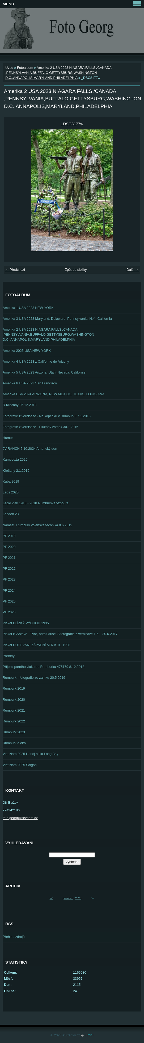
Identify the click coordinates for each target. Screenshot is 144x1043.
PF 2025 (9, 601)
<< (51, 898)
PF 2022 (9, 568)
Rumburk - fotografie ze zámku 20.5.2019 (34, 678)
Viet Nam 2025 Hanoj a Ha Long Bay (30, 754)
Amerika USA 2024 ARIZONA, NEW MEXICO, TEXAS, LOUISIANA (53, 394)
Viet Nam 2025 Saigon (20, 765)
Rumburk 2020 (14, 700)
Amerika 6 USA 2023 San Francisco (30, 383)
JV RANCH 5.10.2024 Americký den (30, 449)
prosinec (68, 898)
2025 (78, 898)
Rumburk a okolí (15, 743)
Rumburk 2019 (14, 688)
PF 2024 (9, 590)
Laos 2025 (11, 492)
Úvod (9, 68)
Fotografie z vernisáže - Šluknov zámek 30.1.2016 (40, 427)
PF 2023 (9, 579)
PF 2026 (9, 612)
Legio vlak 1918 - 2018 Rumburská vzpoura (36, 503)
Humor (8, 438)
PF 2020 (9, 547)
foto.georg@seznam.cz (20, 818)
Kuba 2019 (11, 481)
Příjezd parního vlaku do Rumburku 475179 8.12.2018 (43, 667)
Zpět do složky (76, 270)
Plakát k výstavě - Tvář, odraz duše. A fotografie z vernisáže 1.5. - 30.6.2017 (60, 634)
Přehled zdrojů (14, 937)
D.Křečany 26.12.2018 (19, 405)
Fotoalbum (25, 68)
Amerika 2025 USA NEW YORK (27, 351)
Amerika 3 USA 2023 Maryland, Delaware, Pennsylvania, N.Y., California (57, 319)
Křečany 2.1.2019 (16, 471)
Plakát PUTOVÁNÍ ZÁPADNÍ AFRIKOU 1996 (36, 645)
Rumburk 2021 (14, 710)
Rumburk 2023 (14, 732)
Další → (132, 270)
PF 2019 (9, 536)
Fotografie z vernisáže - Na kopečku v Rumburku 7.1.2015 (47, 416)
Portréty (9, 656)
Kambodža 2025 (15, 459)
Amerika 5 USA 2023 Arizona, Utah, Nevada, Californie (44, 372)
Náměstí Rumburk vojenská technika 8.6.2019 (37, 525)
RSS (90, 1035)
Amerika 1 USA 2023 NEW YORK (28, 308)
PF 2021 (9, 558)
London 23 (11, 514)
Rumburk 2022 (14, 721)
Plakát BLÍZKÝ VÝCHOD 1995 (26, 623)
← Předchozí (15, 270)
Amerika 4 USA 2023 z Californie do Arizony (36, 361)
